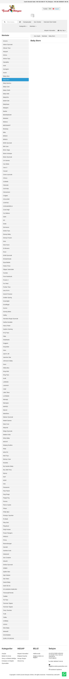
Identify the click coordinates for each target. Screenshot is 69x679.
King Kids (6, 371)
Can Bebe (6, 164)
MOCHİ (5, 441)
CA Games (6, 160)
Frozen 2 (5, 280)
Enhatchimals (7, 259)
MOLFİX (5, 452)
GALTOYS (6, 290)
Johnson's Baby (8, 361)
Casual (5, 171)
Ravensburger (7, 543)
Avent (5, 72)
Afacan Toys (6, 48)
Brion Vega (6, 150)
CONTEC (6, 202)
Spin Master (6, 575)
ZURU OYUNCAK (8, 638)
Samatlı (5, 547)
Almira (5, 55)
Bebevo (5, 122)
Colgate (5, 195)
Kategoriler (23, 26)
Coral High (6, 209)
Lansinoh (6, 385)
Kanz (4, 364)
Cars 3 (5, 167)
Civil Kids (6, 188)
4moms (5, 41)
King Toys (6, 375)
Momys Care (7, 459)
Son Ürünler (37, 22)
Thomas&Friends (8, 592)
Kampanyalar (27, 22)
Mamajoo (6, 403)
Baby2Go (6, 97)
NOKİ (4, 480)
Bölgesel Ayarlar (22, 656)
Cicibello (5, 181)
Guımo (5, 308)
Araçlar (4, 653)
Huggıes (5, 343)
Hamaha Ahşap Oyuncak (10, 318)
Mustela (5, 462)
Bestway (5, 129)
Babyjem (5, 107)
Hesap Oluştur (21, 658)
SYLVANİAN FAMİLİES (10, 589)
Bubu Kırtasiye (7, 153)
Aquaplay (6, 62)
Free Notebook (7, 276)
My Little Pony (7, 469)
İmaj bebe (6, 346)
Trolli (4, 614)
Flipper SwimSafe (8, 269)
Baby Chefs (6, 90)
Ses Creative (7, 557)
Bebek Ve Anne (6, 656)
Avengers (6, 69)
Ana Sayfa (37, 36)
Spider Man (6, 571)
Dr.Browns (6, 248)
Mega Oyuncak (7, 431)
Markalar (33, 26)
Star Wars (6, 578)
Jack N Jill (6, 354)
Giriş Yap (62, 30)
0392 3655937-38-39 (56, 661)
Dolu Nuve (6, 245)
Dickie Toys (6, 230)
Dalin (4, 216)
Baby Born (6, 79)
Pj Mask (5, 519)
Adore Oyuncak (7, 44)
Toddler (5, 596)
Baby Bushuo (7, 83)
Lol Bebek (6, 396)
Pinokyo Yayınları (8, 515)
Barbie (5, 111)
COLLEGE (6, 199)
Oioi (4, 484)
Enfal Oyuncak (7, 255)
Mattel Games (7, 420)
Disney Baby (7, 234)
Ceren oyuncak (7, 174)
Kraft (4, 378)
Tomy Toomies (7, 610)
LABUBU (6, 382)
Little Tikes (6, 392)
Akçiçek (5, 51)
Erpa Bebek (6, 262)
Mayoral (5, 427)
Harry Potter (6, 325)
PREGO (5, 536)
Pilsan (5, 508)
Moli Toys (6, 455)
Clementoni (6, 192)
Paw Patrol (6, 491)
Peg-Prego (6, 494)
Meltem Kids (7, 434)
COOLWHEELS (8, 206)
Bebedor (5, 118)
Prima (5, 540)
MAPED (5, 406)
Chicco (5, 178)
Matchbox (6, 413)
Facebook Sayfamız (56, 669)
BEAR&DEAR (7, 115)
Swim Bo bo (6, 585)
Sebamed (6, 554)
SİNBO (5, 568)
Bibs (4, 132)
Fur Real (5, 283)
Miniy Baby (6, 438)
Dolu (4, 241)
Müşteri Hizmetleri (49, 30)
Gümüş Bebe (7, 311)
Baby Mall (6, 93)
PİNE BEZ (6, 512)
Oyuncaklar (5, 663)
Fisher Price (6, 266)
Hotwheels (6, 339)
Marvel (5, 410)
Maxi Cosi (6, 424)
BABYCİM (6, 100)
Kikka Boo (6, 368)
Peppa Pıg (6, 498)
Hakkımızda (36, 653)
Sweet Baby (6, 582)
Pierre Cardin (7, 505)
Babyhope (6, 104)
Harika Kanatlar (7, 322)
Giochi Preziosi (7, 294)
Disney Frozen (7, 238)
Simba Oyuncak (8, 564)
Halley (5, 315)
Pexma (5, 501)
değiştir (57, 9)
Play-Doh (6, 522)
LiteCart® (57, 674)
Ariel (4, 65)
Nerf (4, 477)
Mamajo (5, 399)
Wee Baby (6, 628)
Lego (4, 389)
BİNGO (5, 136)
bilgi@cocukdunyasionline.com (58, 666)
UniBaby (5, 621)
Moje (4, 448)
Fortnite (5, 273)
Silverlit (5, 561)
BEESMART (7, 125)
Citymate (5, 185)
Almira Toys (6, 58)
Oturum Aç (20, 661)
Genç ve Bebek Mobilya (9, 658)
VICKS (5, 624)
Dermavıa (6, 227)
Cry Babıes (6, 213)
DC (4, 220)
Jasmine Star (7, 357)
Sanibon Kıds (7, 550)
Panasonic (6, 487)
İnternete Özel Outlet (50, 22)
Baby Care (6, 86)
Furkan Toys (6, 287)
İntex (4, 350)
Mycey (5, 473)
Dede (4, 223)
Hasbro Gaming (8, 329)
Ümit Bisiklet (7, 635)
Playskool (6, 526)
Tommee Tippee (8, 603)
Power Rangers (7, 533)
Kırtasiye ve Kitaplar (8, 661)
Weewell (5, 631)
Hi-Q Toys (6, 332)
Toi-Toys (5, 600)
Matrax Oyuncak (8, 417)
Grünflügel (6, 304)
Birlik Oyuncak (7, 143)
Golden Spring (7, 297)
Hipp (4, 336)
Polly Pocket (7, 529)
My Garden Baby (8, 466)
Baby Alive (6, 76)
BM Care (5, 146)
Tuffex (5, 617)
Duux (4, 252)
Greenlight (6, 301)
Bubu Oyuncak (7, 157)
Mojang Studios (7, 445)
